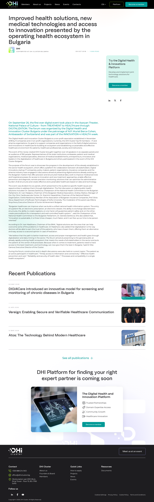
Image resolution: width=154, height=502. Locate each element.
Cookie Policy (124, 494)
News (72, 476)
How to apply (76, 470)
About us (43, 470)
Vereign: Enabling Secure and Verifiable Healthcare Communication (61, 311)
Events (73, 479)
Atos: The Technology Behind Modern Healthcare (47, 335)
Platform (116, 4)
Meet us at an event (132, 451)
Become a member (136, 4)
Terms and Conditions (137, 494)
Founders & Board (47, 473)
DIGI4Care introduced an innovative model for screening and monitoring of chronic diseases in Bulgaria (56, 290)
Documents (106, 470)
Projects (73, 473)
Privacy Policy (113, 494)
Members (43, 476)
